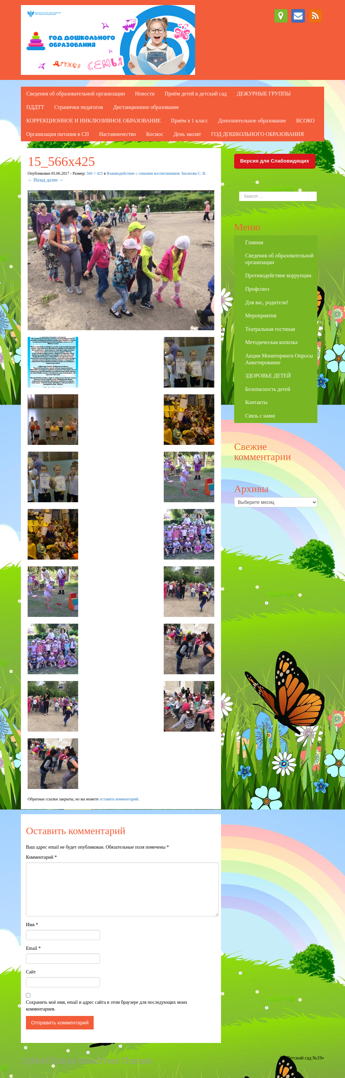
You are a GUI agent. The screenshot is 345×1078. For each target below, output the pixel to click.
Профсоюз (257, 289)
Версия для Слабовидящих (274, 161)
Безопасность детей (267, 389)
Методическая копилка (271, 342)
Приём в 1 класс (189, 120)
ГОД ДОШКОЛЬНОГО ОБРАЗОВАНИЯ (257, 134)
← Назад (36, 179)
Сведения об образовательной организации (75, 93)
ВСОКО (305, 120)
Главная (254, 242)
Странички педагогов (78, 107)
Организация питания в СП (57, 134)
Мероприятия (261, 315)
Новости (145, 93)
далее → (54, 179)
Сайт (31, 971)
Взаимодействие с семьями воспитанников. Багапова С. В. (156, 173)
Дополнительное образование (252, 120)
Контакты (256, 402)
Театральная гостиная (270, 329)
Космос (154, 134)
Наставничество (117, 134)
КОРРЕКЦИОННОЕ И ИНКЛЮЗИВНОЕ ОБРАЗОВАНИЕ (93, 120)
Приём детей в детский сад (196, 93)
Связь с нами (260, 416)
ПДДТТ (35, 107)
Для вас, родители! (266, 302)
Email (33, 948)
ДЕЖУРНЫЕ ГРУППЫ (264, 93)
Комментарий (41, 857)
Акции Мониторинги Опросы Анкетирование (279, 359)
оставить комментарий (119, 799)
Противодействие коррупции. (279, 275)
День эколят (187, 134)
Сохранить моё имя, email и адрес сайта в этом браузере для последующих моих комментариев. (106, 1006)
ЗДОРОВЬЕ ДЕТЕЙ (268, 375)
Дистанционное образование (146, 107)
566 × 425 (95, 173)
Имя (32, 924)
